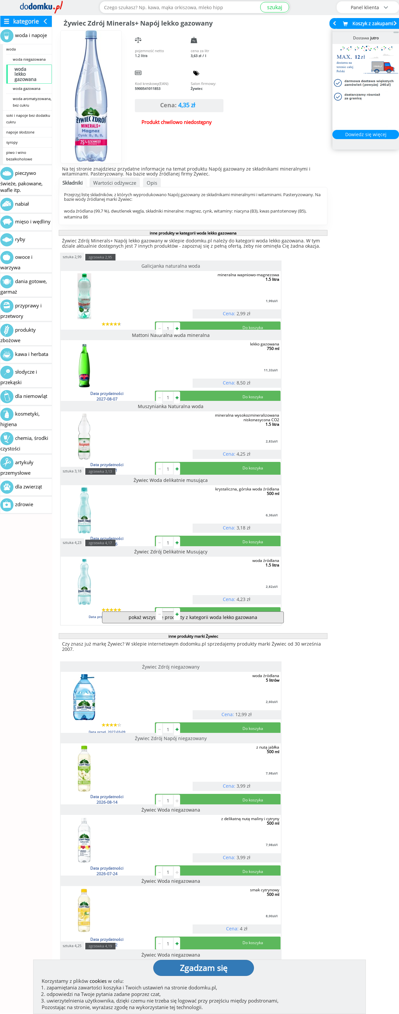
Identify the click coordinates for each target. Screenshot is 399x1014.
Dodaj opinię (55, 883)
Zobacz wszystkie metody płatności (152, 888)
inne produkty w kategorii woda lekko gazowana (193, 233)
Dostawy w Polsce (248, 888)
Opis (152, 182)
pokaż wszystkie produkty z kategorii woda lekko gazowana (193, 444)
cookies (98, 981)
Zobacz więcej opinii (58, 893)
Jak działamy (221, 922)
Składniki (72, 182)
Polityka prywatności (231, 943)
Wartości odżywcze (114, 182)
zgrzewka (100, 257)
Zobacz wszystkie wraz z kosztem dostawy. (345, 888)
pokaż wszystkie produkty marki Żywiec (193, 766)
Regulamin (219, 932)
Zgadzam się (203, 967)
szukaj (274, 7)
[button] (19, 856)
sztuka (72, 256)
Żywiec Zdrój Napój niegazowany (190, 493)
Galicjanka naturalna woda (101, 266)
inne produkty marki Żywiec (193, 463)
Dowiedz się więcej (366, 134)
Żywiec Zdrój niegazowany (101, 493)
